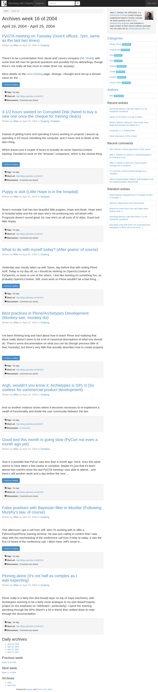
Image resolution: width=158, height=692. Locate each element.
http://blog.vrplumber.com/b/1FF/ (29, 424)
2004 (6, 11)
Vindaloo (55, 121)
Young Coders (120, 82)
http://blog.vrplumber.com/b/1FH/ (30, 298)
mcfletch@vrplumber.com (139, 29)
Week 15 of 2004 (9, 662)
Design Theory (120, 44)
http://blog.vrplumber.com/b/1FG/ (30, 370)
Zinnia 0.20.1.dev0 (44, 689)
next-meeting (35, 73)
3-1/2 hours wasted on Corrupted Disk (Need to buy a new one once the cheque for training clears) (49, 114)
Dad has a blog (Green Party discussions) (127, 203)
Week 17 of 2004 (9, 672)
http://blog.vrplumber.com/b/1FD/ (30, 560)
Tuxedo (117, 71)
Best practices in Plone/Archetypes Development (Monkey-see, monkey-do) (45, 315)
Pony (116, 61)
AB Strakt (87, 58)
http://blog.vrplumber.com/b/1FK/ (29, 96)
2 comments (25, 428)
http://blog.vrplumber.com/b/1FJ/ (29, 176)
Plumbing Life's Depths (21, 3)
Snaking (44, 45)
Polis (116, 55)
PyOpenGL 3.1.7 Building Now (122, 131)
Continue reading (11, 85)
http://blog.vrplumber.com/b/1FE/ (29, 492)
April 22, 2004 (13, 649)
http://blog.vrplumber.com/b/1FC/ (30, 626)
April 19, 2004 (13, 644)
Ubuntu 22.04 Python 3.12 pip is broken (126, 117)
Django (29, 689)
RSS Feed (151, 3)
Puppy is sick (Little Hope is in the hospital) (40, 191)
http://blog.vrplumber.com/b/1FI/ (29, 234)
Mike (16, 45)
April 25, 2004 (13, 652)
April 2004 (11, 685)
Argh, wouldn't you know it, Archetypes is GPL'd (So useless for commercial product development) (48, 387)
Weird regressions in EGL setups (123, 136)
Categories (39, 3)
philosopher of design (119, 15)
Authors (112, 89)
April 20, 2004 (13, 647)
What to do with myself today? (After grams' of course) (50, 249)
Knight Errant (120, 50)
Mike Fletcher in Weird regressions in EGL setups (130, 149)
